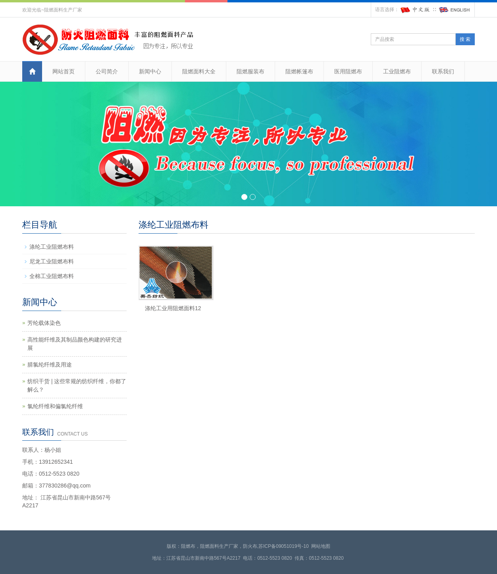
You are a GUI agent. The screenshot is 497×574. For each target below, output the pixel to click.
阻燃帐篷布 (299, 71)
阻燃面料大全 (199, 71)
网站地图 (320, 546)
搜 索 (465, 39)
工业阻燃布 (397, 71)
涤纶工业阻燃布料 (51, 247)
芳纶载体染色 (44, 323)
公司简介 (107, 71)
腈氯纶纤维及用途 (49, 364)
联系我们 (443, 71)
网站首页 (63, 71)
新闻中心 (150, 71)
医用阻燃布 (348, 71)
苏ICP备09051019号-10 (283, 546)
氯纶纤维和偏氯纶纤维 (55, 406)
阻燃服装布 (250, 71)
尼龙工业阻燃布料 (51, 261)
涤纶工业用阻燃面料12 (173, 308)
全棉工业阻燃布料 (51, 276)
